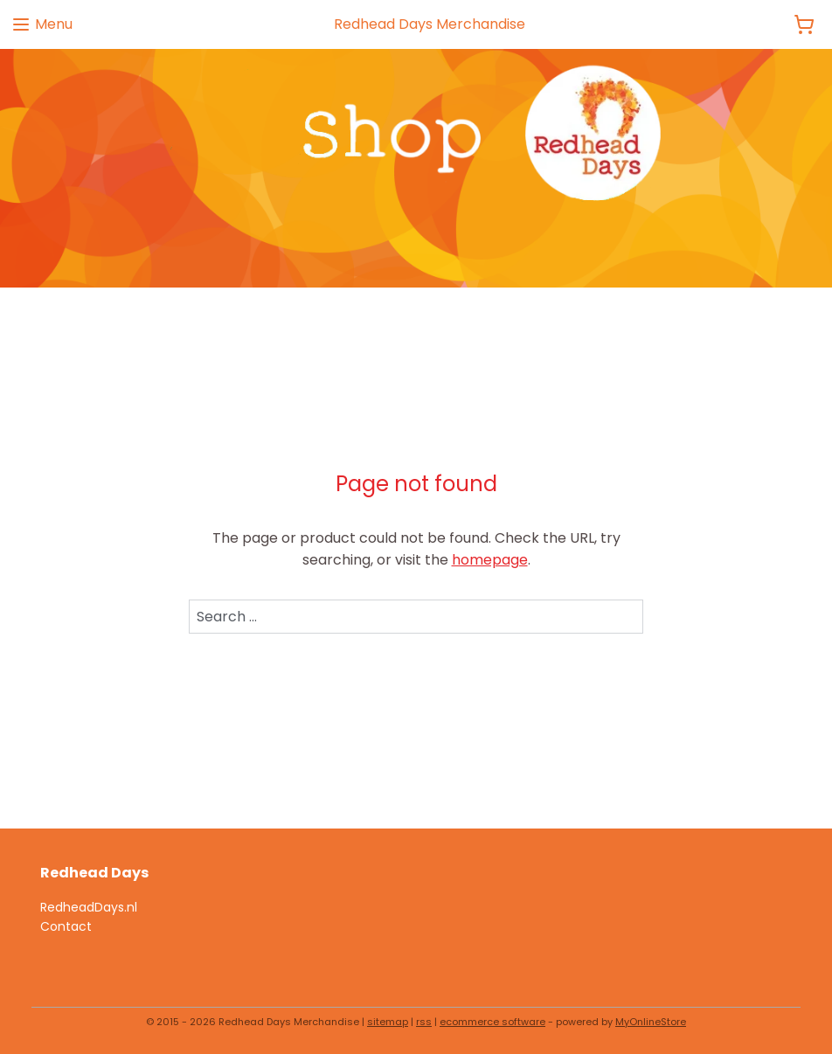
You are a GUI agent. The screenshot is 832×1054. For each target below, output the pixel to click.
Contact (66, 926)
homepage (490, 560)
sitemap (387, 1022)
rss (424, 1022)
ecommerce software (492, 1022)
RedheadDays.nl (88, 907)
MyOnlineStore (650, 1022)
